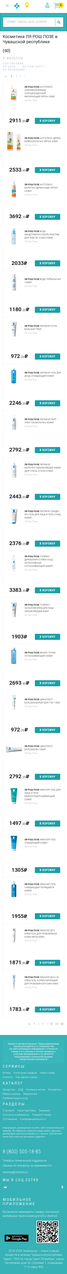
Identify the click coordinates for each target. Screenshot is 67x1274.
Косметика (54, 1089)
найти (59, 22)
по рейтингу (35, 66)
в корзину (47, 120)
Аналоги (8, 1077)
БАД (20, 1089)
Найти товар (47, 1072)
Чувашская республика (28, 5)
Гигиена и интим (35, 1089)
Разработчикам (41, 1114)
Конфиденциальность (33, 1119)
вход (48, 5)
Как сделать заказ (26, 1077)
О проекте (8, 1110)
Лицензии (44, 1110)
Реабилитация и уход (15, 1098)
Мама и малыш (11, 1093)
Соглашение (10, 1119)
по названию (15, 69)
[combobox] (28, 22)
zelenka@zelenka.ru (15, 1172)
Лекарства (9, 1089)
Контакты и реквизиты (16, 1114)
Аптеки (7, 1072)
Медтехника (30, 1093)
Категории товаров (25, 1072)
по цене (11, 66)
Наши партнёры (26, 1110)
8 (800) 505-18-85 (22, 1151)
